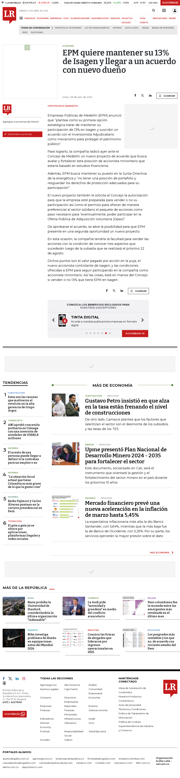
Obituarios (70, 722)
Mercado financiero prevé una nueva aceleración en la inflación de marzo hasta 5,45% (126, 509)
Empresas (45, 705)
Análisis (93, 684)
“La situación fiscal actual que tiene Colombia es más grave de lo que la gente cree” (24, 482)
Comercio (93, 598)
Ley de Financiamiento (97, 28)
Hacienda (13, 448)
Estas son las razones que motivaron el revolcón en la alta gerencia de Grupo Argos (23, 403)
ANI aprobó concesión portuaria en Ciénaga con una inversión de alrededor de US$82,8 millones (24, 431)
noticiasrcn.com (123, 762)
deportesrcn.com (32, 767)
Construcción (16, 393)
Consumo (45, 697)
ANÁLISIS (115, 18)
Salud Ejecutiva (97, 731)
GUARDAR (167, 95)
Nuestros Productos (130, 696)
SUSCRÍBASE (170, 2)
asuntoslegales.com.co (16, 758)
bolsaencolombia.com (132, 758)
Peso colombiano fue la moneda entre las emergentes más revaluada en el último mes (162, 609)
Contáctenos (126, 700)
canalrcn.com (84, 762)
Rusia (31, 598)
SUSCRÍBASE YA (135, 333)
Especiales (70, 705)
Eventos (93, 705)
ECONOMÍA (43, 18)
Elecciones (37, 32)
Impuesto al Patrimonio (68, 28)
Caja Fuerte (71, 689)
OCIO (66, 18)
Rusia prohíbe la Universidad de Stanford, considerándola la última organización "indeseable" (42, 611)
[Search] (153, 10)
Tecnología (15, 521)
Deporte (33, 630)
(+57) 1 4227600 (12, 702)
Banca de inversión (163, 28)
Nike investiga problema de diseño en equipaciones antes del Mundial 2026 (42, 641)
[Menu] (21, 18)
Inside (92, 718)
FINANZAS (30, 18)
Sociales (45, 739)
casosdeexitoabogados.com (19, 762)
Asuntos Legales (49, 689)
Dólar (145, 28)
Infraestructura (72, 718)
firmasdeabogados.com (101, 758)
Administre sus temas (18, 134)
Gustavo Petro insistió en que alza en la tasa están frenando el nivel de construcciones (127, 407)
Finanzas (45, 710)
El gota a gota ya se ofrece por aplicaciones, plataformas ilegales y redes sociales (24, 532)
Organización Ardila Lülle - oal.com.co (164, 760)
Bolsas (152, 598)
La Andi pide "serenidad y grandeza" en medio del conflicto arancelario (102, 609)
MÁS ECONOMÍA (159, 552)
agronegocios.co (42, 758)
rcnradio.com (103, 762)
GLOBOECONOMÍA (80, 18)
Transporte (15, 420)
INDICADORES (160, 18)
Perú (25, 32)
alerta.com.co (11, 767)
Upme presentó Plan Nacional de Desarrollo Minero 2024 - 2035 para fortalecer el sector (126, 455)
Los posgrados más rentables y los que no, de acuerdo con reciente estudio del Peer (162, 641)
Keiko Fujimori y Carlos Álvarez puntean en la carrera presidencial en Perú (25, 506)
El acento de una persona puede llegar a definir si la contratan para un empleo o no (24, 457)
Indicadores (47, 718)
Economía (94, 697)
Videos (68, 739)
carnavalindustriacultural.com (56, 762)
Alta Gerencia (72, 684)
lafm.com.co (143, 762)
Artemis (117, 28)
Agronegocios (48, 684)
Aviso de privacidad (130, 704)
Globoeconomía (98, 710)
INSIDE (172, 18)
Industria (93, 630)
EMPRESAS (56, 18)
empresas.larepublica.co (70, 758)
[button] (52, 320)
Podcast (45, 731)
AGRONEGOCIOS (100, 18)
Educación (154, 630)
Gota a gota (132, 28)
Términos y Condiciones (132, 709)
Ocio (91, 722)
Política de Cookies (130, 721)
